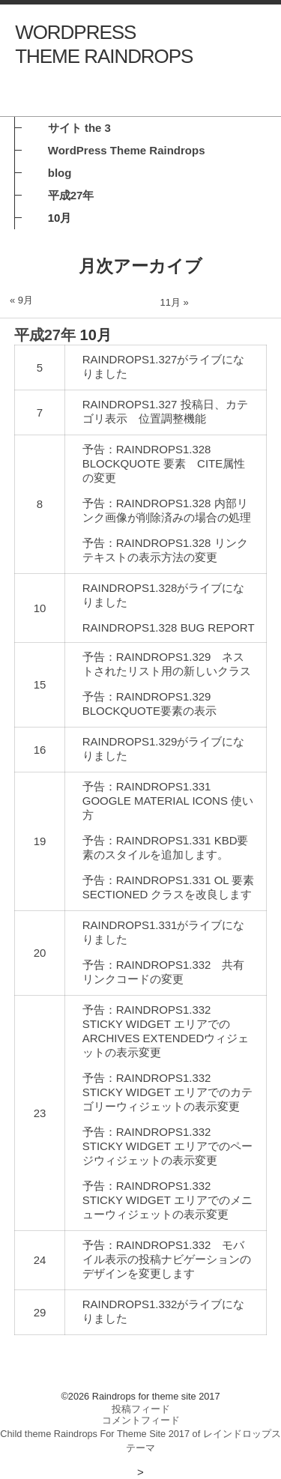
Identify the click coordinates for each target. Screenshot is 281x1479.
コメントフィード (141, 1420)
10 (40, 608)
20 (40, 952)
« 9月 (21, 300)
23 (40, 1113)
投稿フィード (141, 1409)
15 (40, 684)
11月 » (174, 302)
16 (40, 749)
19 (40, 841)
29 (40, 1312)
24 (40, 1259)
